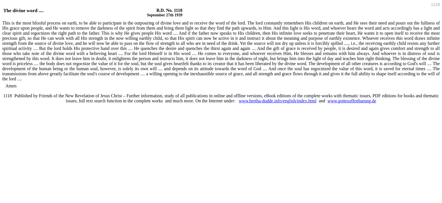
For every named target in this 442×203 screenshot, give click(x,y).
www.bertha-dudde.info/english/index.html (278, 100)
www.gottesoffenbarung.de (352, 100)
